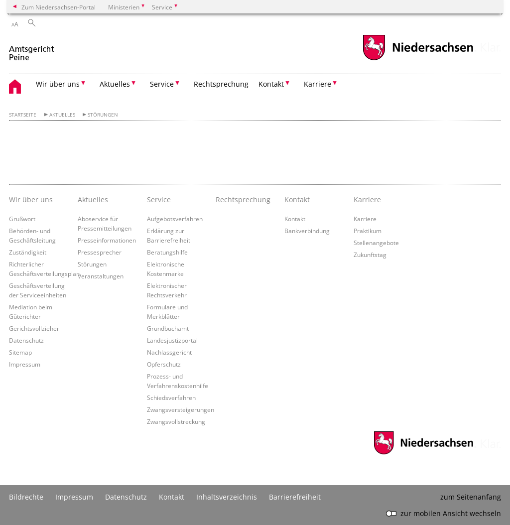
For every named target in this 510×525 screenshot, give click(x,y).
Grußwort (22, 219)
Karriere (365, 219)
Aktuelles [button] (115, 84)
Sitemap (20, 352)
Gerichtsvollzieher (34, 328)
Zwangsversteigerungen (180, 409)
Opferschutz (164, 364)
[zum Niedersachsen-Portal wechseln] (418, 59)
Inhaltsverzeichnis (226, 497)
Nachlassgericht (169, 352)
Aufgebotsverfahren (175, 219)
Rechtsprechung (221, 84)
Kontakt (294, 219)
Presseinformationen (107, 240)
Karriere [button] (317, 84)
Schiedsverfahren (171, 397)
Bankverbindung (307, 231)
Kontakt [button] (271, 84)
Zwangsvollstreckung (176, 421)
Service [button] (162, 84)
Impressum (24, 364)
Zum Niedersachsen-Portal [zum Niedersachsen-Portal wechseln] (58, 7)
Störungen (103, 115)
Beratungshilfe (167, 252)
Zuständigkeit (27, 252)
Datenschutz (26, 340)
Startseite (22, 115)
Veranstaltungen (101, 276)
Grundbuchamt (168, 328)
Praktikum (368, 231)
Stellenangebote (376, 243)
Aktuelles (62, 115)
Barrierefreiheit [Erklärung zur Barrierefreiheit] (295, 497)
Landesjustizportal (172, 340)
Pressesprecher (100, 252)
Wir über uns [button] (58, 84)
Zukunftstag (370, 255)
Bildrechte (26, 497)
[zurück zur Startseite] (32, 49)
